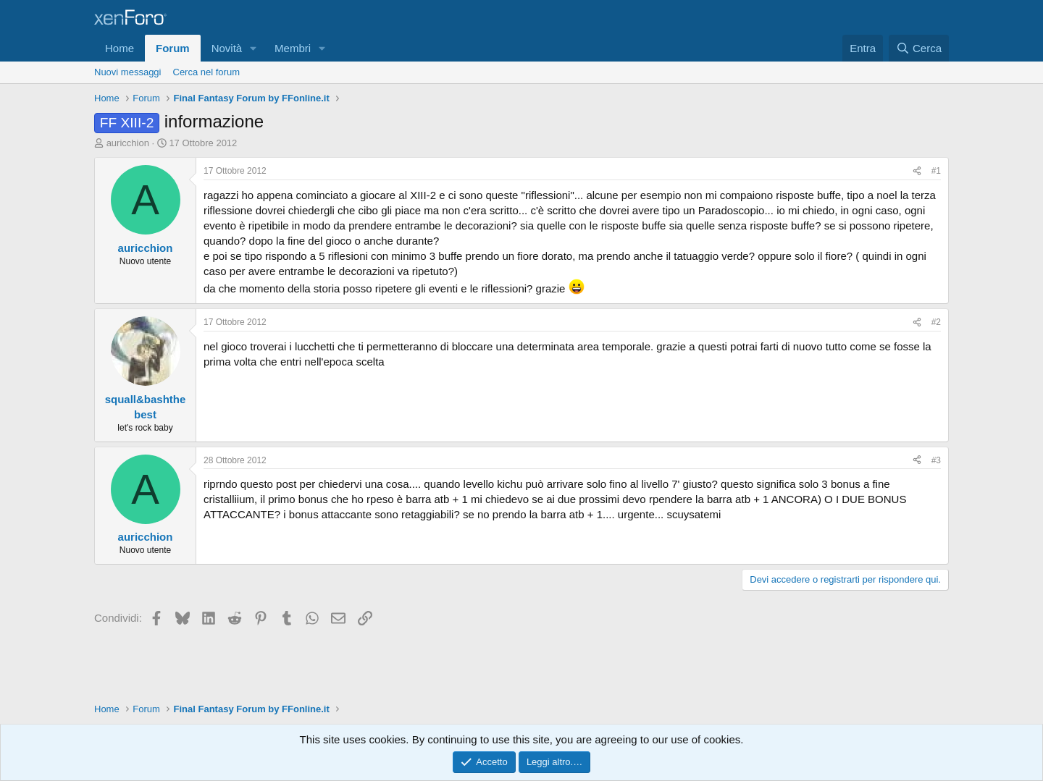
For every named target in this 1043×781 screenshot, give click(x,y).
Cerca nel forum (206, 72)
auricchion (127, 143)
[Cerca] (919, 48)
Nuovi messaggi (128, 72)
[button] (253, 48)
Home (119, 48)
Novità (227, 48)
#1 (936, 171)
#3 (936, 460)
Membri (293, 48)
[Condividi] (917, 171)
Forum (173, 48)
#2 (936, 322)
